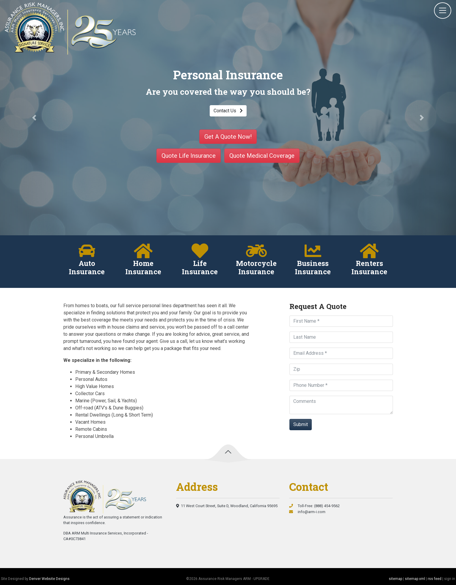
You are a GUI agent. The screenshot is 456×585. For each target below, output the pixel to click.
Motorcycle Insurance (256, 267)
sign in (449, 579)
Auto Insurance (87, 267)
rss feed (434, 579)
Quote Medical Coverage (261, 155)
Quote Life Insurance (189, 155)
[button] (34, 117)
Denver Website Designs (49, 579)
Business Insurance (313, 267)
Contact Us (228, 110)
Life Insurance (200, 267)
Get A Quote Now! (228, 136)
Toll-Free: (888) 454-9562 (314, 506)
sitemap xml (415, 579)
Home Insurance (143, 267)
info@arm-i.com (307, 512)
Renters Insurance (369, 267)
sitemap (395, 579)
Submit (300, 424)
